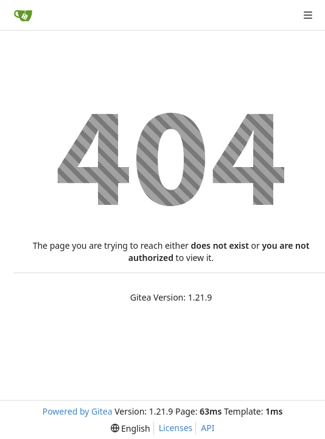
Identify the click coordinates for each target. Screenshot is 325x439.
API (207, 428)
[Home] (23, 15)
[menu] (130, 428)
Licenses (176, 428)
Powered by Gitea (78, 411)
